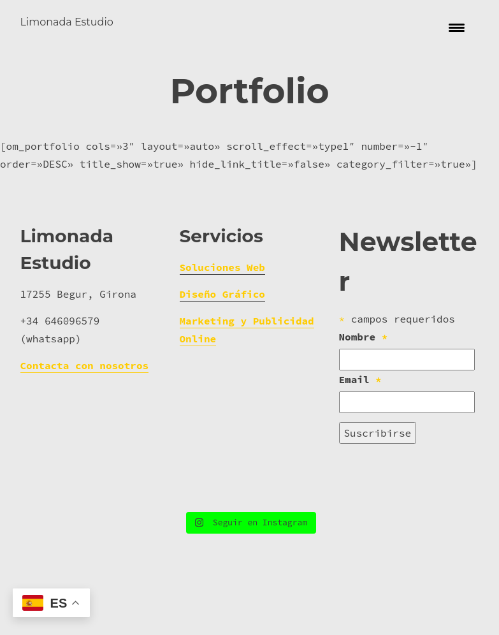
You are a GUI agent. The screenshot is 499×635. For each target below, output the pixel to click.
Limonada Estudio (66, 22)
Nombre (363, 391)
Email (360, 434)
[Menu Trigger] (456, 27)
